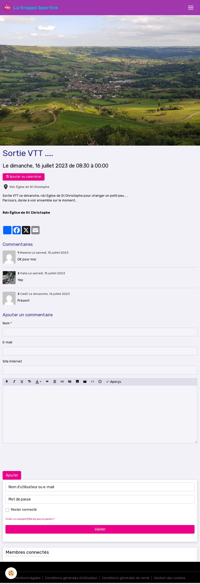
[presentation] (42, 457)
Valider (100, 529)
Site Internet (12, 361)
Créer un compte (15, 518)
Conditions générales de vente (125, 578)
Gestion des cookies (169, 578)
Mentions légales (28, 578)
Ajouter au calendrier (24, 177)
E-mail (7, 342)
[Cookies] (11, 573)
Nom (6, 323)
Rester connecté (24, 509)
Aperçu (113, 381)
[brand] (31, 7)
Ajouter (12, 475)
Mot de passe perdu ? (41, 518)
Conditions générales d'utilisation (71, 578)
